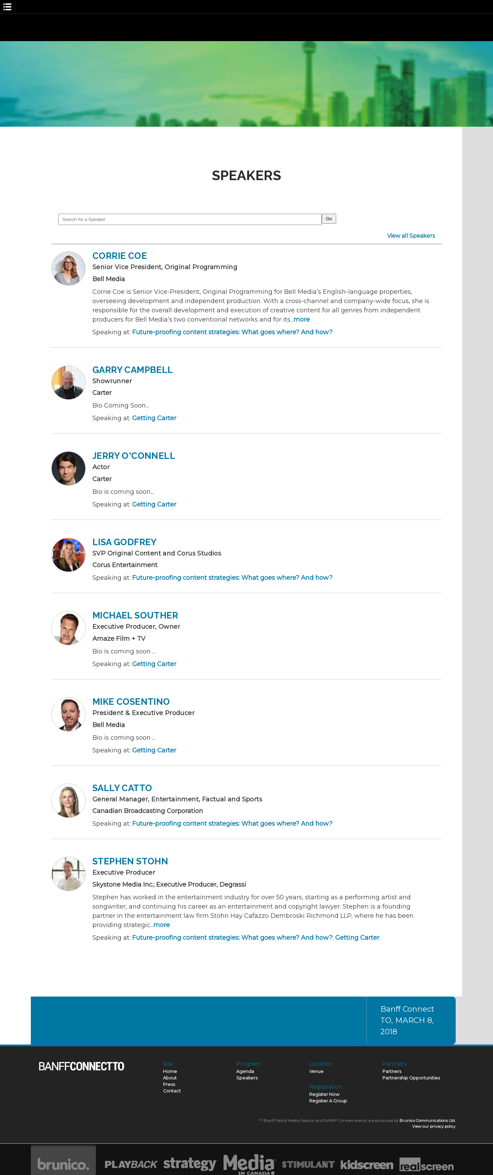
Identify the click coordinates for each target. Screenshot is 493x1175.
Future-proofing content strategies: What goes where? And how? (232, 332)
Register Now (324, 1094)
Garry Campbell (132, 370)
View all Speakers (411, 236)
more (301, 319)
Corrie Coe (119, 256)
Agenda (245, 1071)
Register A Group (328, 1100)
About (170, 1077)
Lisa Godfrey (124, 542)
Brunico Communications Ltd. (427, 1120)
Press (169, 1084)
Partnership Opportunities (411, 1077)
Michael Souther (135, 615)
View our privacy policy (433, 1126)
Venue (316, 1071)
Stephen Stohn (130, 861)
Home (170, 1071)
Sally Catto (122, 788)
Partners (391, 1071)
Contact (172, 1090)
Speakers (246, 1077)
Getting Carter (154, 418)
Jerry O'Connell (133, 456)
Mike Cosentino (131, 702)
